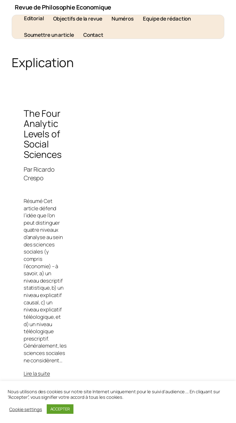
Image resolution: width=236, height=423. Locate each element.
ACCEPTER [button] (60, 409)
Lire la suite (37, 373)
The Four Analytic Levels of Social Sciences (43, 133)
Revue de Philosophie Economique (63, 7)
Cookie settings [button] (25, 409)
